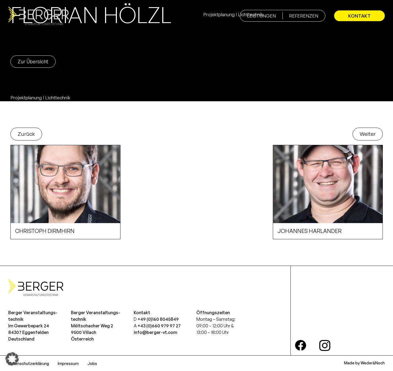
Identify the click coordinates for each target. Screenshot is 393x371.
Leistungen (261, 16)
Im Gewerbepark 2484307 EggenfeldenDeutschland (28, 332)
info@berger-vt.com (155, 332)
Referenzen (303, 16)
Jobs (92, 363)
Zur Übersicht (33, 61)
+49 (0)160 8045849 (158, 319)
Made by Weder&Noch (364, 363)
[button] (12, 359)
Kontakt (359, 16)
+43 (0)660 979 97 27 (159, 325)
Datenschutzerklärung (28, 363)
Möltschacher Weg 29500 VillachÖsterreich (92, 332)
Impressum (68, 363)
